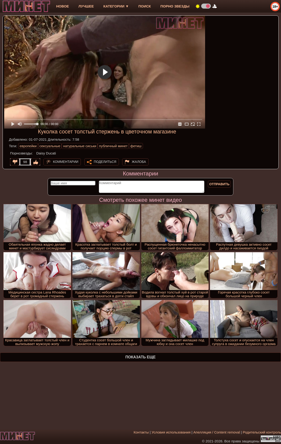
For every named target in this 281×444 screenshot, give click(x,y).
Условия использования (171, 432)
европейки (28, 146)
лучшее (86, 6)
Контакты (141, 432)
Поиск (145, 6)
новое (62, 6)
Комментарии (65, 162)
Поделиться (105, 162)
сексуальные (49, 146)
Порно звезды (174, 6)
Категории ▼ (116, 6)
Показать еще (140, 357)
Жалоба (139, 162)
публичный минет (113, 146)
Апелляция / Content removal (216, 432)
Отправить (219, 184)
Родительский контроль (262, 432)
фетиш (135, 146)
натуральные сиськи (79, 146)
